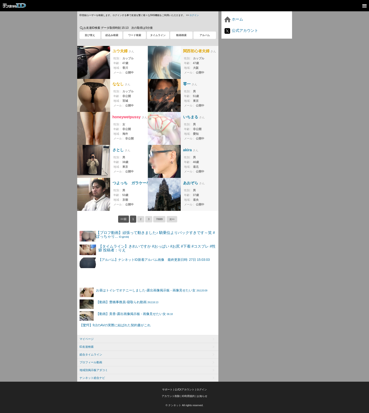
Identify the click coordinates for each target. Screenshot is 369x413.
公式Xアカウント (184, 389)
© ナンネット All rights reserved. (184, 405)
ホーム (233, 19)
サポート (167, 389)
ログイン (194, 15)
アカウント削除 (171, 396)
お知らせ (202, 396)
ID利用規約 (188, 396)
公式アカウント (241, 31)
